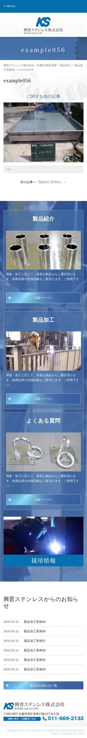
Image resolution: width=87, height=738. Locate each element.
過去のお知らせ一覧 (43, 685)
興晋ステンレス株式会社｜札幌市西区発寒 (43, 25)
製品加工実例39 (34, 621)
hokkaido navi (69, 733)
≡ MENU (10, 6)
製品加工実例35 (34, 660)
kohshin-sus (38, 730)
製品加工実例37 (34, 641)
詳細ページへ (43, 298)
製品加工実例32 (49, 182)
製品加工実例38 (34, 631)
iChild (82, 733)
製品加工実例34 (34, 669)
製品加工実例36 (34, 650)
